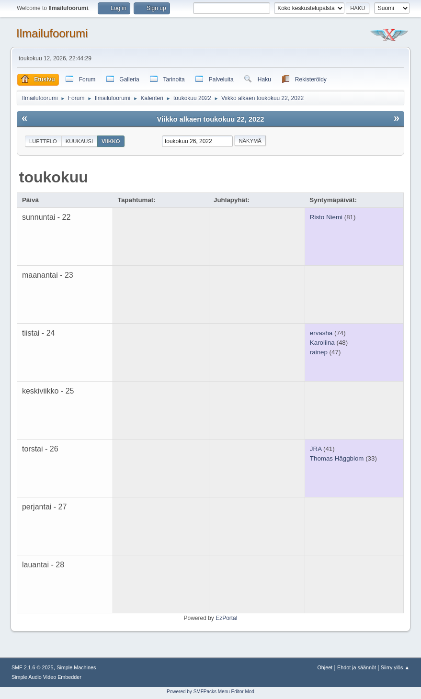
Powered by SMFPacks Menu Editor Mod (210, 691)
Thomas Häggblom (337, 458)
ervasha (321, 333)
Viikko (111, 141)
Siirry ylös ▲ (395, 667)
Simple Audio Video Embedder (46, 677)
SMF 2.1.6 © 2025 (32, 667)
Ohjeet (324, 667)
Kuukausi (79, 141)
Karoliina (322, 342)
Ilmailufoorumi (52, 33)
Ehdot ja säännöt (356, 667)
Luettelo (43, 141)
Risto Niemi (326, 217)
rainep (319, 352)
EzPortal (226, 618)
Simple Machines (76, 667)
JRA (315, 448)
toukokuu (53, 177)
